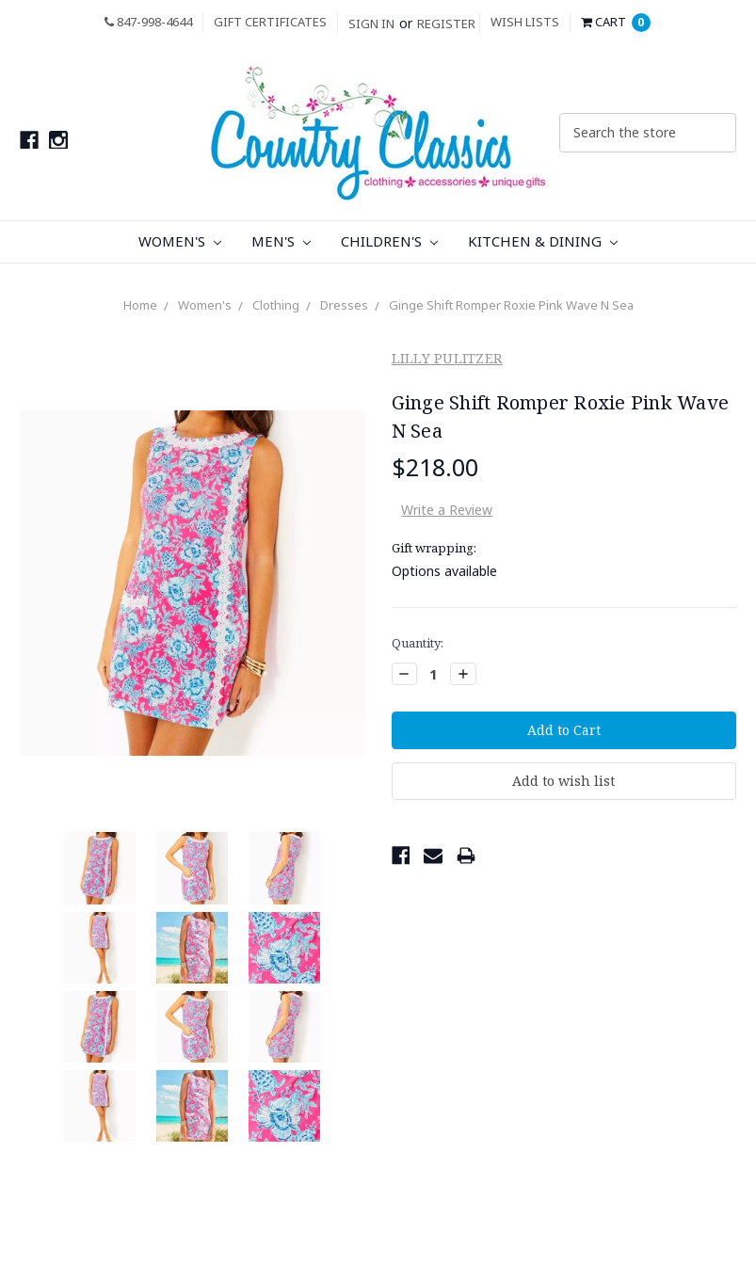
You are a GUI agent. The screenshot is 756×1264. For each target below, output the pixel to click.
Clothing (275, 304)
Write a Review (446, 510)
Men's (281, 241)
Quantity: (417, 642)
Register (446, 23)
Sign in (371, 23)
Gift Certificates (270, 21)
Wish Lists (525, 21)
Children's (389, 241)
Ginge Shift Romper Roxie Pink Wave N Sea (511, 304)
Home (140, 304)
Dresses (344, 304)
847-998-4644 (148, 21)
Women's (179, 241)
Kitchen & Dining (543, 241)
